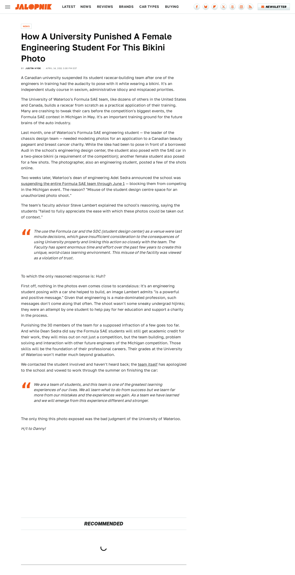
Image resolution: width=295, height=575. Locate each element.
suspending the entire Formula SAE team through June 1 (73, 183)
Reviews (105, 7)
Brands (126, 7)
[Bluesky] (206, 7)
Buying (172, 7)
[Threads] (232, 7)
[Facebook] (197, 7)
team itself (148, 364)
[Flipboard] (214, 7)
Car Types (149, 7)
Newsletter (274, 7)
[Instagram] (241, 7)
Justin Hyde (33, 68)
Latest (68, 7)
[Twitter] (223, 7)
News (85, 7)
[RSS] (250, 7)
